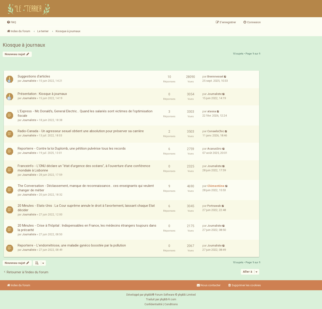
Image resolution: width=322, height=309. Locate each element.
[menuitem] (11, 22)
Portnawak (214, 205)
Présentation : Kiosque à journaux (42, 94)
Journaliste (29, 80)
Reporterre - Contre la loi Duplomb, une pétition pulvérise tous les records (72, 148)
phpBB (148, 294)
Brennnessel (215, 76)
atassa (211, 111)
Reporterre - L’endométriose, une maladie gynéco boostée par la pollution (72, 245)
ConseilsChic (215, 131)
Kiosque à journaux (24, 45)
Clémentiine (216, 186)
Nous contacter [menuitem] (208, 285)
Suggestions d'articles (34, 76)
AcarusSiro (214, 148)
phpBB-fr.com (168, 299)
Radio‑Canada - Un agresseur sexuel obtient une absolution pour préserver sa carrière (81, 131)
